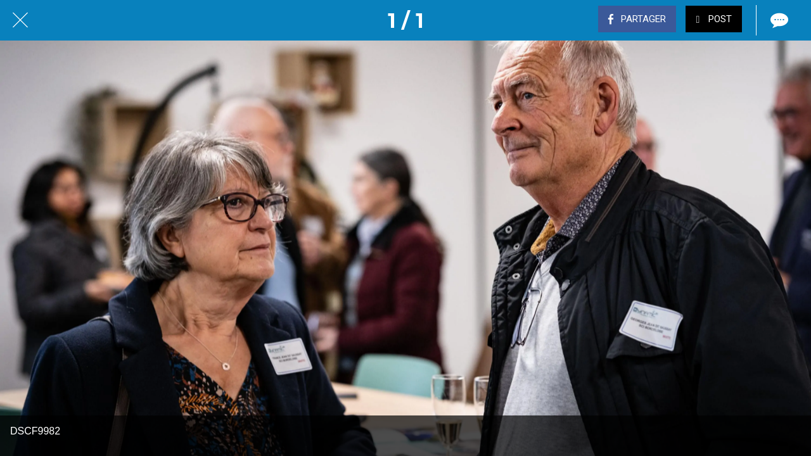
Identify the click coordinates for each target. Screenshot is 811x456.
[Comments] (778, 20)
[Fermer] (20, 20)
